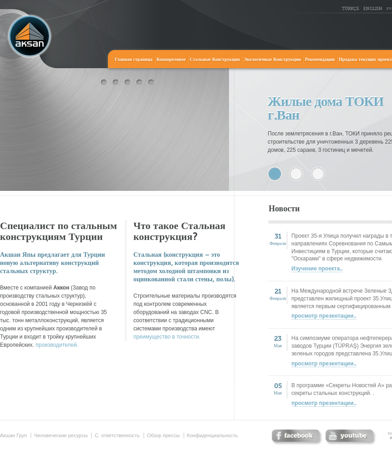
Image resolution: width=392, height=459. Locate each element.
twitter (351, 437)
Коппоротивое (171, 59)
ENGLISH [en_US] (372, 9)
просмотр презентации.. (323, 316)
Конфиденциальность (212, 435)
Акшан (29, 36)
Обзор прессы (163, 435)
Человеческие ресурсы (60, 435)
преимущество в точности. (167, 337)
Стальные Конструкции (215, 59)
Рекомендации (320, 59)
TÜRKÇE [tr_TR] (350, 9)
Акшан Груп (13, 435)
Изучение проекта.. (317, 268)
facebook (297, 437)
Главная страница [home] (134, 59)
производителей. (57, 345)
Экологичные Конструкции (272, 59)
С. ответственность (117, 435)
